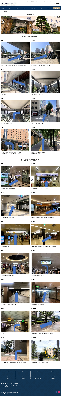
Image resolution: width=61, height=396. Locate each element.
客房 (8, 376)
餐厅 (8, 378)
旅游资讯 (23, 376)
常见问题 (53, 371)
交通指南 (23, 371)
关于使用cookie (7, 393)
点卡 (38, 376)
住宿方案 (38, 371)
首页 (8, 371)
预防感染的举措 (38, 378)
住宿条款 (53, 376)
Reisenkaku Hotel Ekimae (9, 383)
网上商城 (23, 378)
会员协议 (53, 378)
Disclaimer (2, 393)
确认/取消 (49, 1)
